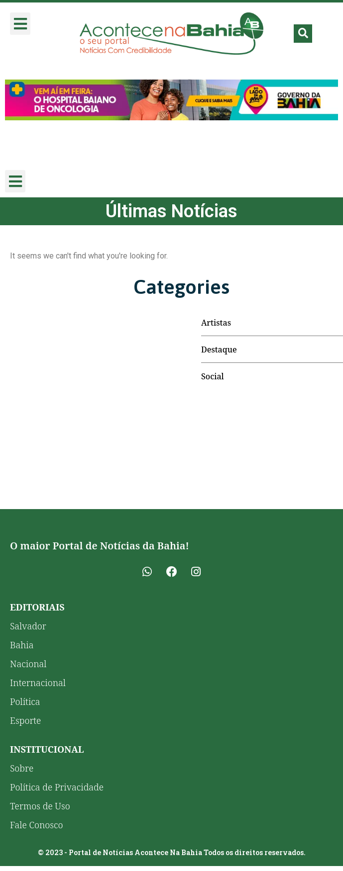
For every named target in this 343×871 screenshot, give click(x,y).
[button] (20, 23)
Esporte (25, 720)
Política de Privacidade (57, 787)
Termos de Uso (40, 806)
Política (25, 701)
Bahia (22, 645)
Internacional (38, 683)
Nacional (28, 664)
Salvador (28, 626)
